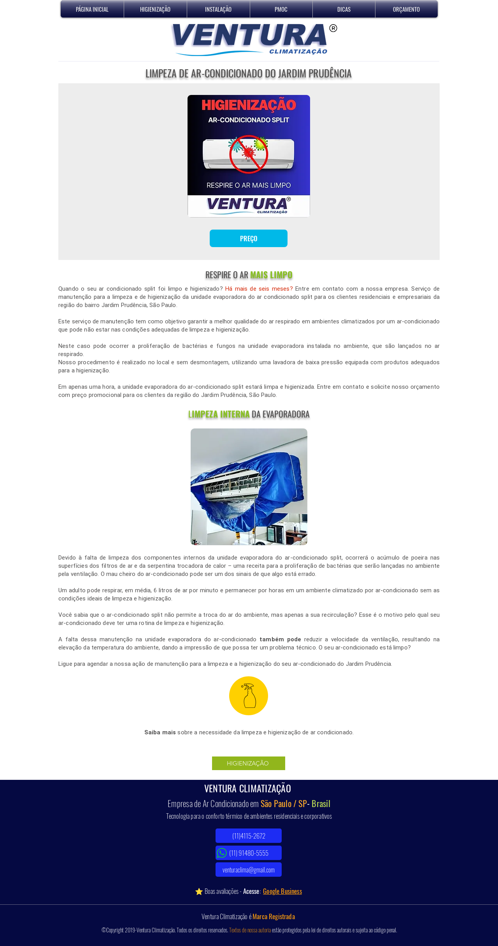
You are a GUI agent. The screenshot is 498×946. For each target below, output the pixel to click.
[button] (155, 9)
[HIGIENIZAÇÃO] (248, 763)
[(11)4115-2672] (249, 835)
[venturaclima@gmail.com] (249, 869)
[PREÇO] (249, 238)
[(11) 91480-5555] (249, 853)
